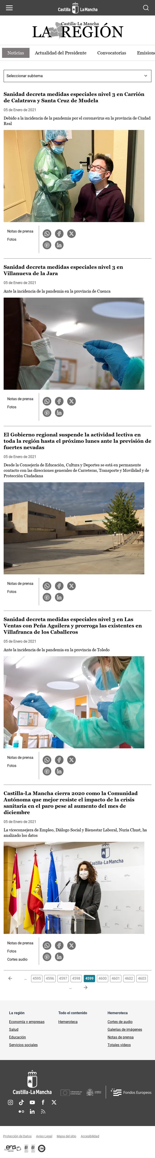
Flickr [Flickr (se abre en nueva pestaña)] (21, 1111)
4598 (76, 978)
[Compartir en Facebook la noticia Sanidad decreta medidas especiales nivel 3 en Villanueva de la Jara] (59, 401)
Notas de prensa (20, 231)
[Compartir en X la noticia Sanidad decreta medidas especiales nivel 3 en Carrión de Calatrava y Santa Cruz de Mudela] (71, 233)
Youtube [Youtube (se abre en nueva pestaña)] (32, 1102)
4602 (129, 978)
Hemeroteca (68, 1022)
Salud (13, 1029)
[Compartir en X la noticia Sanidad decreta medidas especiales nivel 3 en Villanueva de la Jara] (71, 401)
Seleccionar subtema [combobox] (25, 75)
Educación (17, 1037)
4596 (50, 978)
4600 (102, 978)
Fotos (11, 239)
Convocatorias (111, 52)
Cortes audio (17, 959)
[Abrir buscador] (145, 7)
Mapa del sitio (66, 1136)
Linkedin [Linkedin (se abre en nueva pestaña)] (32, 1111)
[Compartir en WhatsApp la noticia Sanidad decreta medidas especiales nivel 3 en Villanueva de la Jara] (47, 401)
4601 (116, 978)
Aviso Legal (44, 1136)
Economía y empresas (26, 1022)
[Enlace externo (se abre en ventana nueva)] (33, 1148)
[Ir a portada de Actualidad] (78, 31)
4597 (63, 978)
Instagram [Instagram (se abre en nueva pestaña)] (10, 1102)
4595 (37, 978)
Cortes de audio (120, 1022)
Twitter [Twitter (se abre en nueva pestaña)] (54, 1102)
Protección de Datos (17, 1136)
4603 (142, 978)
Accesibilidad (90, 1136)
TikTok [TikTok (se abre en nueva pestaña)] (21, 1102)
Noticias (15, 52)
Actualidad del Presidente (60, 52)
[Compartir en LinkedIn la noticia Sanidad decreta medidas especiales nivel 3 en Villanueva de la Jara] (59, 412)
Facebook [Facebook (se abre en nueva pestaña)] (43, 1102)
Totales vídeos (119, 1045)
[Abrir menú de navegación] (9, 7)
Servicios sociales (23, 1045)
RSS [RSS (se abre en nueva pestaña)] (43, 1111)
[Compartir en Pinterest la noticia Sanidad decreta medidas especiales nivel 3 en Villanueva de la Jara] (47, 412)
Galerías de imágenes (125, 1029)
